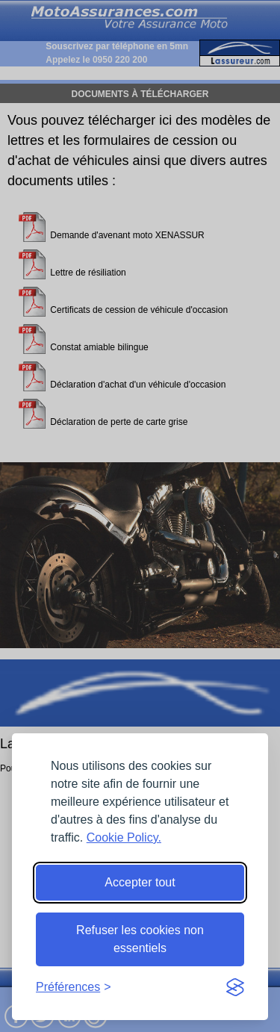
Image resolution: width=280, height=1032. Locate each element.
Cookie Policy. (124, 837)
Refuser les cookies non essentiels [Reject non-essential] (140, 939)
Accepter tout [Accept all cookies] (140, 882)
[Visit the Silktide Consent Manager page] (235, 987)
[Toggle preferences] (73, 987)
